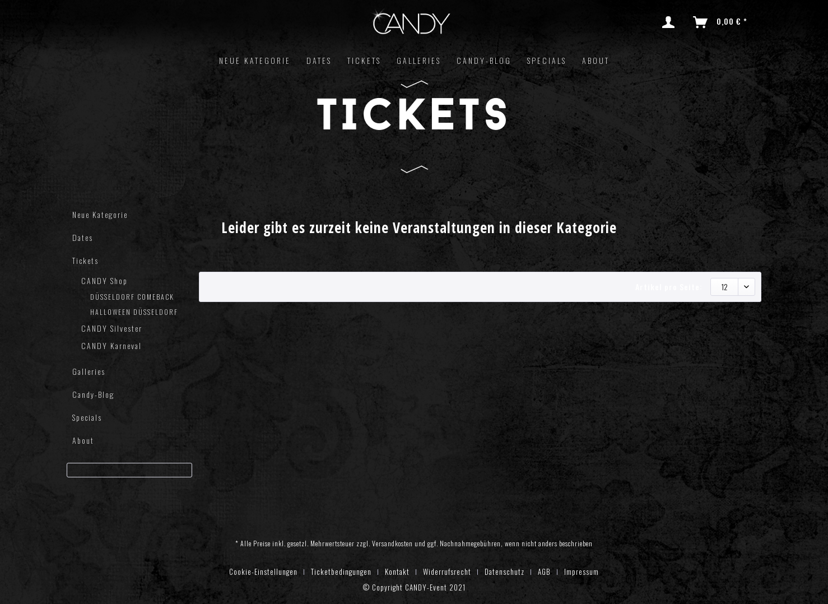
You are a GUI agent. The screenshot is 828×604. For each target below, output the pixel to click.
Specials (87, 417)
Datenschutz (504, 571)
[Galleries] (419, 60)
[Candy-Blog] (484, 60)
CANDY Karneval (111, 345)
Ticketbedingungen (341, 571)
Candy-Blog (93, 394)
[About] (595, 60)
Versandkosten (392, 543)
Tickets (85, 260)
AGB (544, 571)
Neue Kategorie (100, 214)
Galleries (88, 371)
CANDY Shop (104, 280)
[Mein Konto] (670, 22)
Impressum (581, 571)
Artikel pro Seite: (669, 286)
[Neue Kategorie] (255, 60)
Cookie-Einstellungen (263, 571)
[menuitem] (670, 22)
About (83, 440)
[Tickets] (364, 60)
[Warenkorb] (721, 22)
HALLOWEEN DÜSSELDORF (134, 312)
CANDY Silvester (111, 328)
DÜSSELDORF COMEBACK (132, 296)
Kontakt (397, 571)
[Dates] (319, 60)
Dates (82, 237)
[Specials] (546, 60)
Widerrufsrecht (447, 571)
